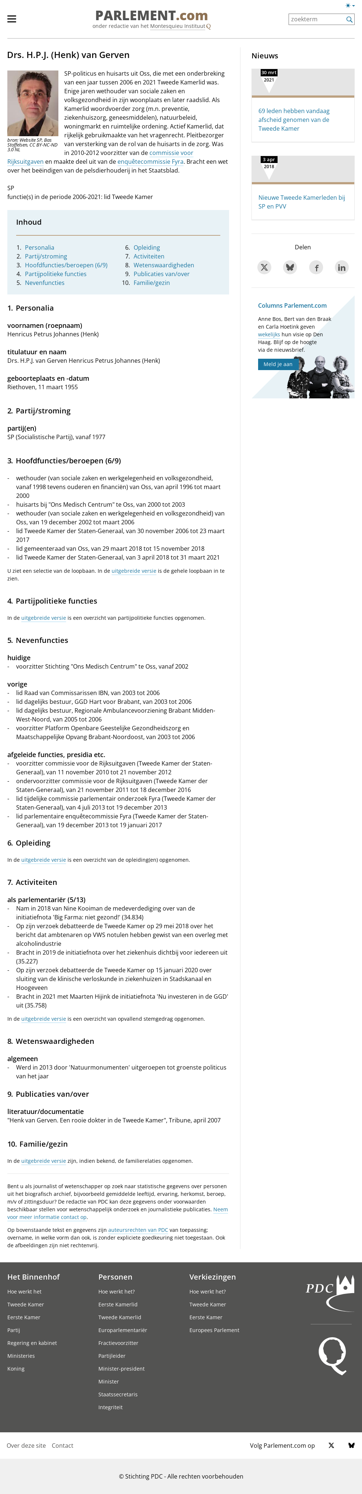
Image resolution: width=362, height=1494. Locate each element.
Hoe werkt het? (116, 1291)
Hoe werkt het (24, 1291)
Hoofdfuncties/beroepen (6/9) (66, 265)
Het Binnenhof (33, 1276)
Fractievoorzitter (118, 1342)
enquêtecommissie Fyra (150, 162)
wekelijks (269, 334)
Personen (115, 1276)
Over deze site (26, 1445)
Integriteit (110, 1407)
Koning (16, 1368)
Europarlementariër (122, 1330)
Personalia (39, 247)
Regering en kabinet (32, 1342)
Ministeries (21, 1355)
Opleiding (147, 247)
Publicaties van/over (162, 274)
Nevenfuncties (45, 283)
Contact (62, 1445)
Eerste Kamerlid (118, 1304)
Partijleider (112, 1355)
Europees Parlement (214, 1330)
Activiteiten (149, 256)
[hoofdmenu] (15, 22)
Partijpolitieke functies (56, 274)
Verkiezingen (212, 1276)
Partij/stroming (46, 256)
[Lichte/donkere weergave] (352, 6)
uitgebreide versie (134, 570)
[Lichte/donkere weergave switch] (352, 5)
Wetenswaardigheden (164, 265)
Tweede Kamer (25, 1304)
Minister (108, 1381)
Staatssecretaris (118, 1394)
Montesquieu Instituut (177, 25)
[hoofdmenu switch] (11, 22)
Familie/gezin (152, 283)
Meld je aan (278, 364)
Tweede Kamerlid (119, 1317)
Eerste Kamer (23, 1317)
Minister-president (121, 1368)
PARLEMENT (151, 15)
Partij (13, 1330)
